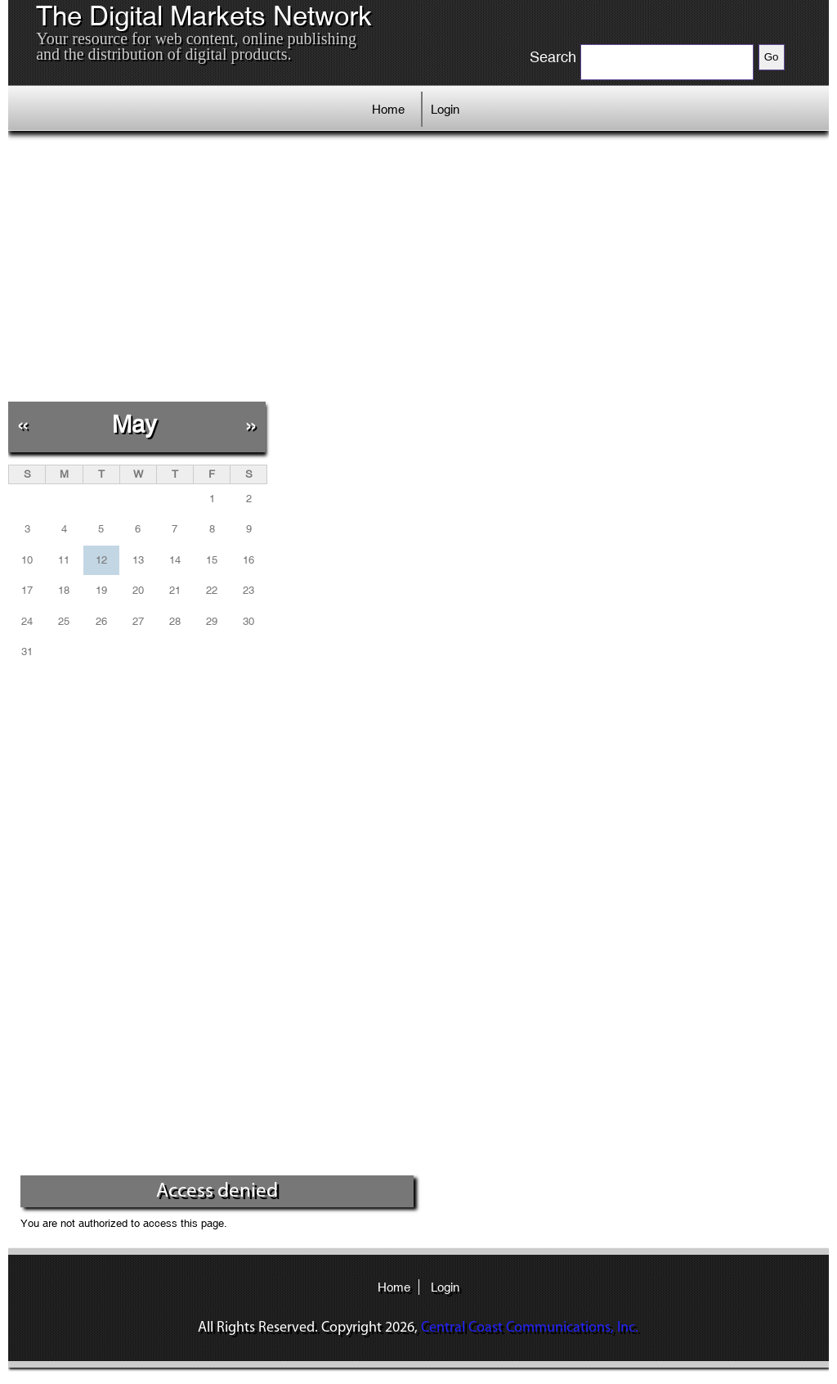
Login (445, 109)
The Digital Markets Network (204, 16)
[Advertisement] (303, 265)
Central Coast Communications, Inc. (529, 1328)
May (134, 424)
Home (388, 109)
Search (553, 57)
